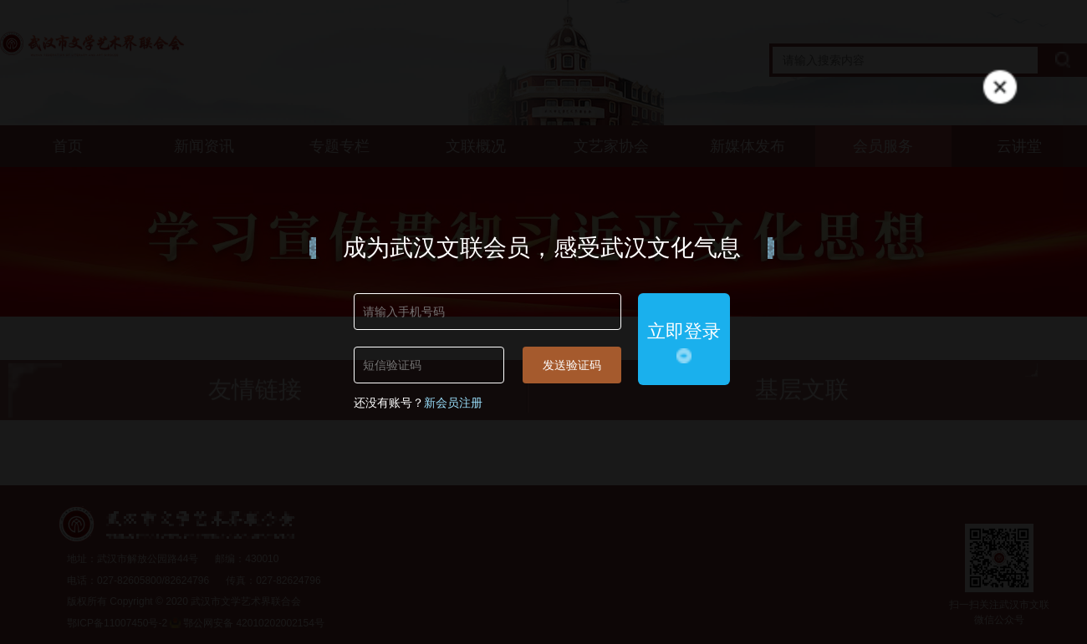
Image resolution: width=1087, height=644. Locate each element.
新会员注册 (453, 402)
